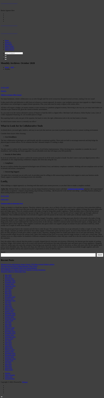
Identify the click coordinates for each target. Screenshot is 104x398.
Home (7, 40)
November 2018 (10, 355)
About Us (8, 42)
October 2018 (9, 357)
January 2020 (9, 330)
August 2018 (9, 360)
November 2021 (10, 297)
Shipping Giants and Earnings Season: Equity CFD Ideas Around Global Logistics (27, 264)
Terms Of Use (9, 49)
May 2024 (8, 277)
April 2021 (8, 306)
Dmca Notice (9, 46)
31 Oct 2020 (5, 87)
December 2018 (10, 353)
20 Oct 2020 (5, 196)
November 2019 (10, 333)
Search (3, 252)
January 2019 (9, 351)
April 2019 (8, 346)
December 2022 (10, 280)
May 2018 (8, 366)
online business (10, 375)
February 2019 (9, 350)
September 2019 (10, 337)
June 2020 (8, 324)
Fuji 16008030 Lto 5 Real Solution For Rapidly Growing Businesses (23, 270)
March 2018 (9, 370)
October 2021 (9, 299)
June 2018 (8, 364)
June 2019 (8, 342)
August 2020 (9, 320)
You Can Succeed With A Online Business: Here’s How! (19, 266)
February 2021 (9, 310)
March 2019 (9, 348)
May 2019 (8, 344)
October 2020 (9, 317)
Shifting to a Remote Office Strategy (11, 95)
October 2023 (9, 279)
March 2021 (9, 308)
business (3, 91)
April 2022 (8, 295)
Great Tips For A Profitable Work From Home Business (19, 268)
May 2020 (8, 326)
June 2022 (8, 291)
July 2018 (8, 362)
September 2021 (10, 300)
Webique (25, 382)
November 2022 (10, 282)
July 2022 (8, 290)
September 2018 (10, 359)
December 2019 (10, 331)
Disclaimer (8, 44)
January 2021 (9, 311)
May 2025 (8, 275)
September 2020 (10, 319)
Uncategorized (9, 378)
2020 (12, 67)
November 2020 (10, 315)
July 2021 (8, 302)
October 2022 (9, 284)
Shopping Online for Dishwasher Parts (12, 203)
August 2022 (9, 288)
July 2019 (8, 340)
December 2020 (10, 313)
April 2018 (8, 368)
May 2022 (8, 293)
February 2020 (9, 328)
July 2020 (8, 322)
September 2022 (10, 286)
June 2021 (8, 304)
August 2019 (9, 339)
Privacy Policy (9, 48)
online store (4, 199)
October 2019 (9, 335)
